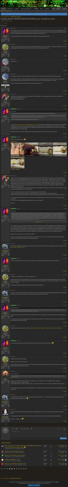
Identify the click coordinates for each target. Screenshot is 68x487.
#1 (66, 28)
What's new (9, 8)
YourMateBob (7, 448)
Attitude (36, 8)
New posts (3, 10)
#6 (66, 108)
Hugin (63, 460)
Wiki (41, 8)
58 (8, 91)
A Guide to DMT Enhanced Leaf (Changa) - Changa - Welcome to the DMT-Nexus (44, 328)
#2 (66, 44)
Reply (65, 41)
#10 (66, 243)
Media (16, 8)
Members (47, 8)
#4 (66, 73)
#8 (66, 175)
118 (8, 70)
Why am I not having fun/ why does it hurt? (15, 463)
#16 (66, 340)
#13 (66, 290)
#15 (66, 325)
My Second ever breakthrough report (14, 451)
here (33, 14)
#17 (66, 356)
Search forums (8, 10)
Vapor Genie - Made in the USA (18, 247)
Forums (3, 8)
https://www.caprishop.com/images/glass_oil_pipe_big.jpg (27, 124)
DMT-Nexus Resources (26, 8)
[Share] (64, 28)
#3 (66, 59)
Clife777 (3, 20)
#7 (66, 137)
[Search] (64, 8)
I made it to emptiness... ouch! (12, 459)
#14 (66, 305)
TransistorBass (7, 456)
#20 (66, 409)
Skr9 (5, 460)
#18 (66, 371)
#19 (66, 394)
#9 (66, 208)
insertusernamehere (8, 464)
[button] (13, 8)
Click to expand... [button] (38, 221)
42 (8, 41)
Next (6, 23)
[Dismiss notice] (66, 14)
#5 (66, 94)
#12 (66, 274)
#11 (66, 258)
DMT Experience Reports (20, 448)
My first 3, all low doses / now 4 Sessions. (15, 455)
